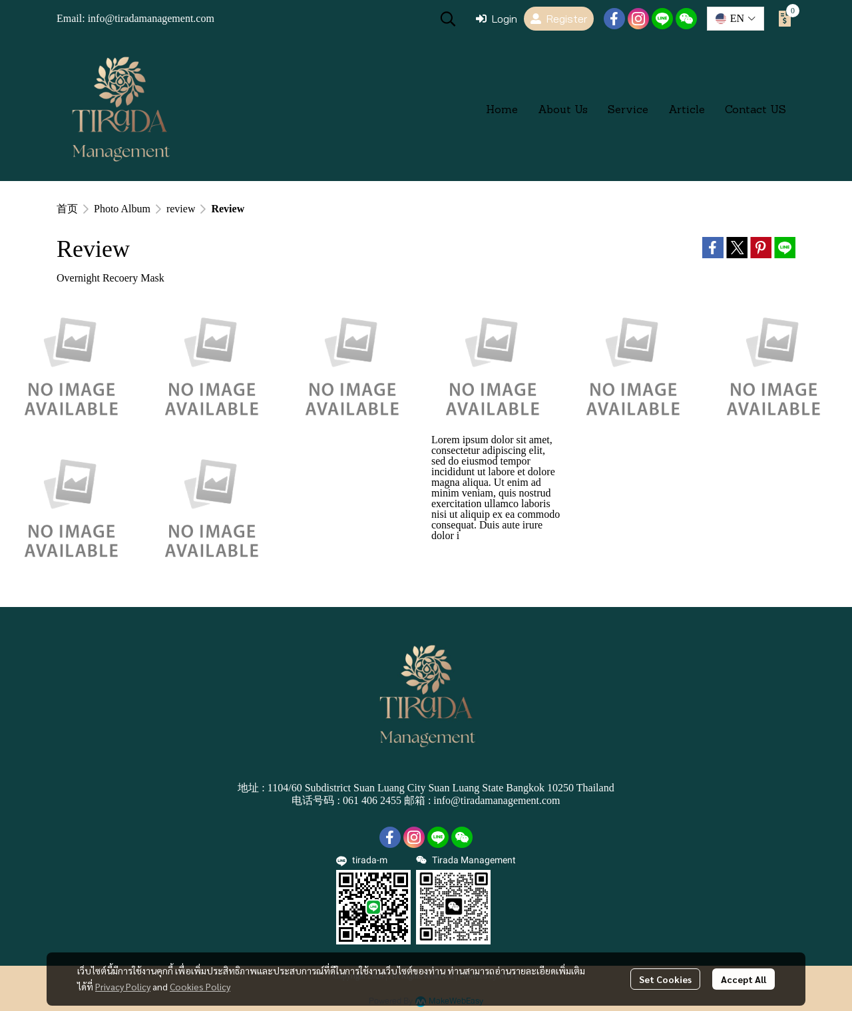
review (181, 208)
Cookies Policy (200, 986)
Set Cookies (665, 979)
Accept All (743, 979)
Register (559, 18)
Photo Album (122, 208)
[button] (448, 18)
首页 (67, 208)
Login (496, 18)
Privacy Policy (122, 986)
